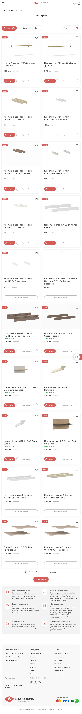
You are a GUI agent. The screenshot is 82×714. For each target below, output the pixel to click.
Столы (32, 671)
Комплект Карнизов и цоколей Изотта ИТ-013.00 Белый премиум (60, 281)
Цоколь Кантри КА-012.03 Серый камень (58, 335)
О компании (58, 671)
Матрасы (33, 661)
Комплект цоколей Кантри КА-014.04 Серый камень (18, 335)
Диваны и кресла (36, 654)
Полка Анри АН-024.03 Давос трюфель (19, 64)
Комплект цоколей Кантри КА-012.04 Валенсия (58, 172)
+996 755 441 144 (11, 658)
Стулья (32, 674)
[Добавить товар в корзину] (9, 81)
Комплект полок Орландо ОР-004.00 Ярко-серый (57, 548)
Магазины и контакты (62, 668)
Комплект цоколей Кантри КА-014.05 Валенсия (58, 496)
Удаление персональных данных (13, 686)
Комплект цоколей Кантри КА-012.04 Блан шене (18, 280)
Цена (29, 28)
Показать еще (41, 580)
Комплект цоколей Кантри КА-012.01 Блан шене (58, 118)
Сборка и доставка (61, 654)
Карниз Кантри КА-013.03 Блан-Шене (21, 442)
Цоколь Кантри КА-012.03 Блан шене (61, 226)
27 (47, 572)
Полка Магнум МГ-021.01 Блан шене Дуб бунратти (20, 389)
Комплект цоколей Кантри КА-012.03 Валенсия (18, 226)
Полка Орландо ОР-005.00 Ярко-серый (18, 548)
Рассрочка (58, 661)
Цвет (41, 28)
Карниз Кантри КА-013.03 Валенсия (57, 389)
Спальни (33, 668)
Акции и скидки (59, 674)
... (43, 572)
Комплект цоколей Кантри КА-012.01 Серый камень (18, 172)
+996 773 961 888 (11, 654)
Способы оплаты (60, 658)
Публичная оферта (11, 682)
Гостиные (33, 664)
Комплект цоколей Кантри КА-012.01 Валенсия (18, 118)
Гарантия (57, 664)
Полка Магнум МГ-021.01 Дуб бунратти (60, 442)
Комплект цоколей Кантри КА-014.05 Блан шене (18, 496)
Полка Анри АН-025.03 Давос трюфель (60, 64)
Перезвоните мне (11, 661)
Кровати (33, 658)
